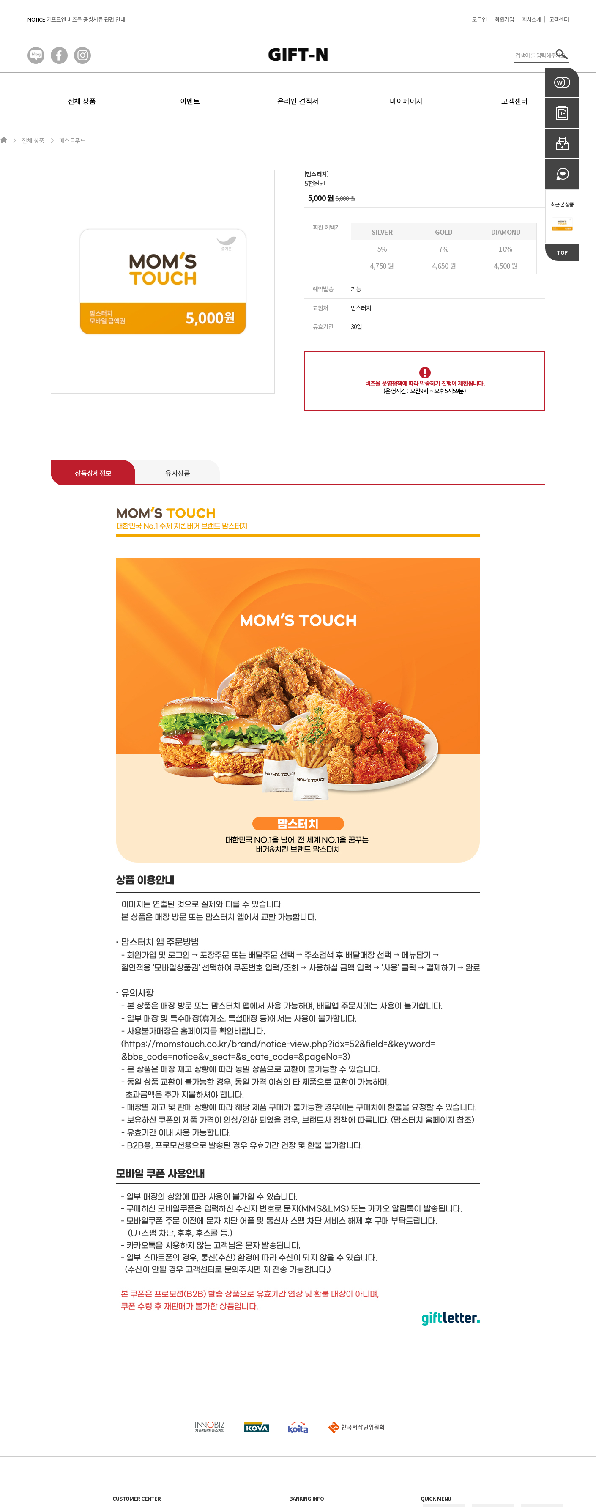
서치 (562, 54)
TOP (562, 252)
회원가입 (504, 19)
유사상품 (177, 473)
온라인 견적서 (298, 101)
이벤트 (190, 101)
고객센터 (559, 19)
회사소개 (531, 19)
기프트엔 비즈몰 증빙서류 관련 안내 (86, 19)
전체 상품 (82, 101)
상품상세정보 (93, 473)
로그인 (479, 19)
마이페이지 (406, 101)
